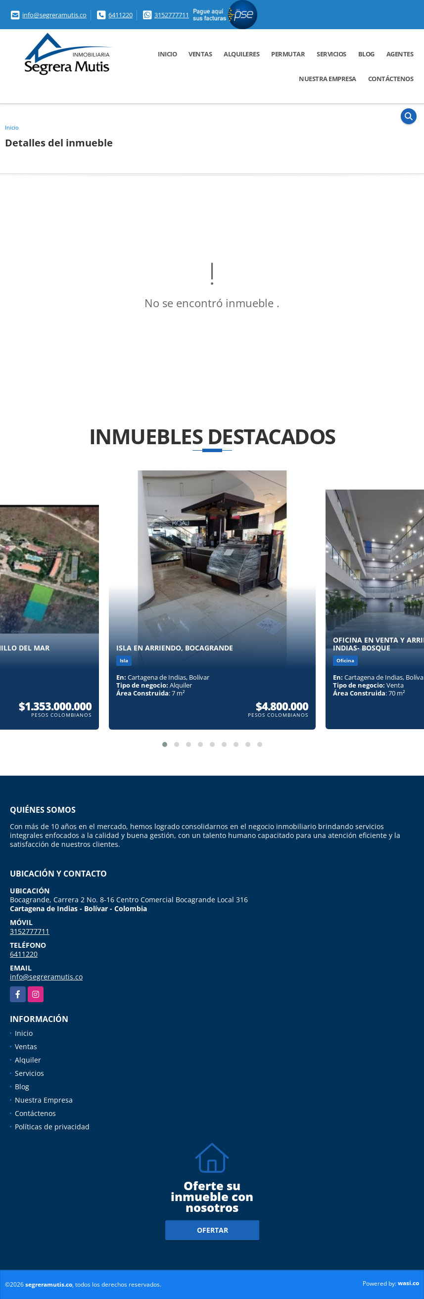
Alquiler (28, 1060)
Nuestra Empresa (327, 78)
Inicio (167, 53)
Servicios (331, 53)
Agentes (400, 53)
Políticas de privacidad (52, 1126)
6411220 (120, 14)
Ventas (200, 53)
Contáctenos (391, 78)
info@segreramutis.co (54, 14)
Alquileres (241, 53)
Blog (366, 53)
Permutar (288, 53)
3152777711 (171, 14)
